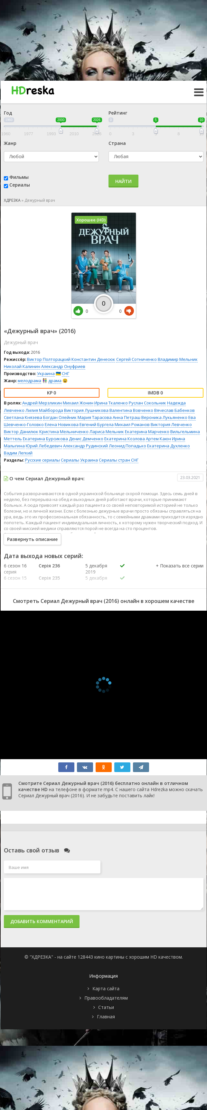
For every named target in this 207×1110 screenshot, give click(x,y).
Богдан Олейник (60, 417)
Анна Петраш (126, 417)
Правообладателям (106, 998)
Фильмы (19, 177)
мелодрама (29, 380)
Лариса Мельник (106, 431)
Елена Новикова (62, 424)
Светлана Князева (23, 417)
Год (8, 113)
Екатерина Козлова (124, 439)
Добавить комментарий (41, 921)
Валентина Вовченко (131, 410)
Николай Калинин (22, 366)
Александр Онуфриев (63, 366)
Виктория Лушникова (86, 410)
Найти (123, 181)
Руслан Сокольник (147, 403)
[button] (179, 572)
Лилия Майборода (44, 410)
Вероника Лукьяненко (164, 417)
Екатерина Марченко (147, 431)
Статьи (106, 1007)
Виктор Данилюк (21, 431)
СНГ (65, 373)
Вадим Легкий (18, 453)
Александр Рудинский (85, 446)
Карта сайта (105, 988)
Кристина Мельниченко (64, 431)
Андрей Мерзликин (42, 403)
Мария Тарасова (95, 417)
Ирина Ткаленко (111, 403)
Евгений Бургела (97, 424)
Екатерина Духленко (168, 446)
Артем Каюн (158, 439)
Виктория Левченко (171, 424)
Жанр (10, 143)
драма (54, 380)
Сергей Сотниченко (136, 359)
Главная (106, 1016)
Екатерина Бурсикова (45, 439)
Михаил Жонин (78, 403)
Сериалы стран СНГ (118, 460)
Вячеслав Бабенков (174, 410)
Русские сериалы (42, 460)
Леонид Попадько (127, 446)
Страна (117, 143)
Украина (46, 373)
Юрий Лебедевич (44, 446)
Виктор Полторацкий (49, 359)
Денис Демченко (86, 439)
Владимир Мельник (178, 359)
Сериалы (19, 185)
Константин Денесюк (93, 359)
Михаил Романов (132, 424)
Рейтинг (117, 113)
